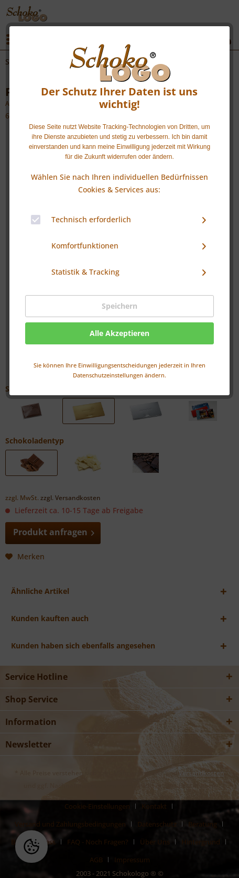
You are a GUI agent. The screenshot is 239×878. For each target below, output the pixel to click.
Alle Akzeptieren (119, 333)
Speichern (119, 306)
